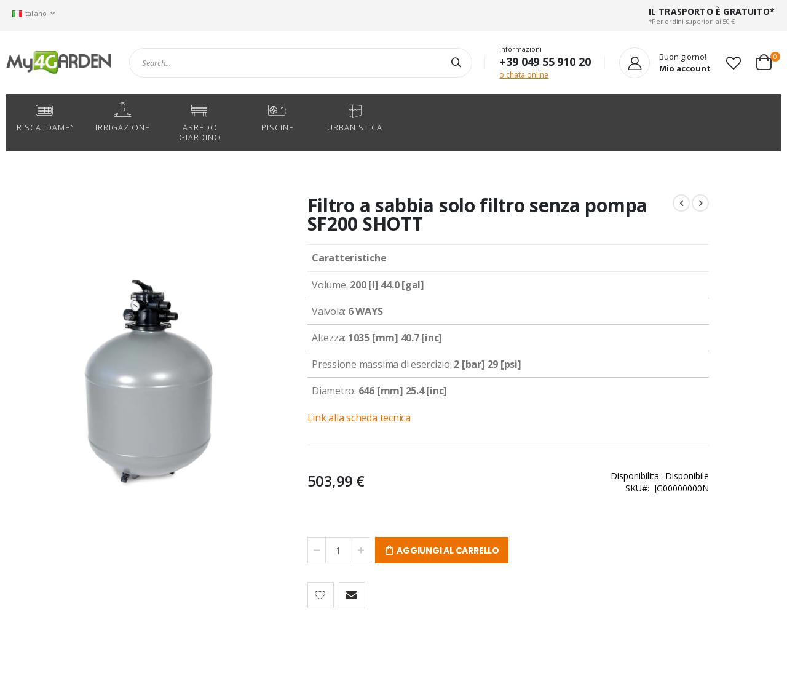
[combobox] (300, 63)
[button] (733, 62)
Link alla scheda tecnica (306, 417)
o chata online (523, 75)
